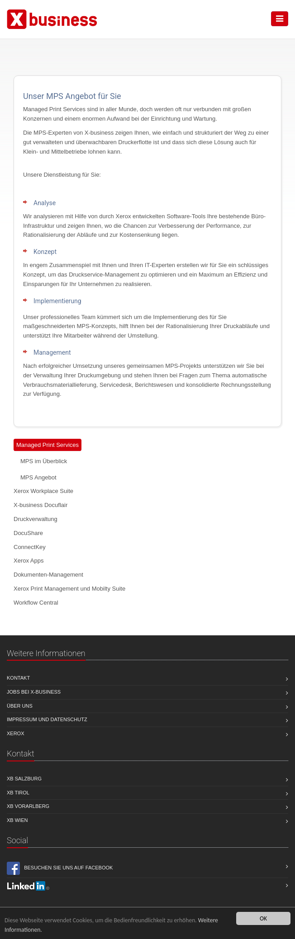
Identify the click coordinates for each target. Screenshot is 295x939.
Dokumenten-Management (48, 574)
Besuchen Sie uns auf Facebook (60, 868)
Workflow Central (36, 602)
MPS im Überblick (43, 461)
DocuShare (28, 533)
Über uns (20, 706)
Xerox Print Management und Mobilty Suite (69, 588)
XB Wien (17, 820)
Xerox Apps (29, 560)
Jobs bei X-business (34, 692)
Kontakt (18, 678)
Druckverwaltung (35, 519)
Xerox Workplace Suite (43, 491)
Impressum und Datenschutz (47, 719)
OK (263, 918)
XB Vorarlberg (28, 806)
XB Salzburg (24, 778)
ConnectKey (30, 547)
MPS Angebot (38, 477)
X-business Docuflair (40, 505)
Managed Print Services (47, 444)
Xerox (15, 733)
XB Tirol (18, 792)
